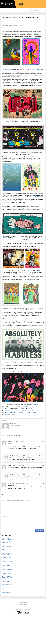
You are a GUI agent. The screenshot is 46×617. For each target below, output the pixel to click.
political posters (22, 412)
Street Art (13, 413)
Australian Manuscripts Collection (27, 410)
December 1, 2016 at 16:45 (23, 455)
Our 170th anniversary (7, 569)
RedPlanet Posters (6, 413)
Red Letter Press (35, 412)
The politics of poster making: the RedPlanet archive (20, 17)
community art (38, 410)
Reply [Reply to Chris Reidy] (42, 441)
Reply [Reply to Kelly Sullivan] (42, 483)
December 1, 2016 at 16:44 (23, 474)
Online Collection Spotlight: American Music (6, 565)
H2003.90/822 (40, 69)
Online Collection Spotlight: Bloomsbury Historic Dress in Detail (7, 583)
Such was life (18, 25)
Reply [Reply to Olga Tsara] (40, 455)
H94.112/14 (29, 309)
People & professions (8, 25)
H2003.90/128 (36, 404)
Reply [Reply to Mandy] (42, 465)
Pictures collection (13, 412)
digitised (28, 371)
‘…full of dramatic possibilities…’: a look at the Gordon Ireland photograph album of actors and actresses (7, 554)
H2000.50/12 (40, 362)
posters (28, 412)
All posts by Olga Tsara (16, 425)
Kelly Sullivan (11, 483)
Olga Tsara (6, 23)
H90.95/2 (28, 154)
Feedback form (23, 602)
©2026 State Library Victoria (23, 609)
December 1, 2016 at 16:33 (18, 465)
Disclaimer (23, 604)
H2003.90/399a (8, 69)
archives (17, 410)
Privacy (23, 607)
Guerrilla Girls (5, 412)
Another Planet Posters (9, 410)
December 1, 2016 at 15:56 (21, 441)
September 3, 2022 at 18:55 (22, 483)
